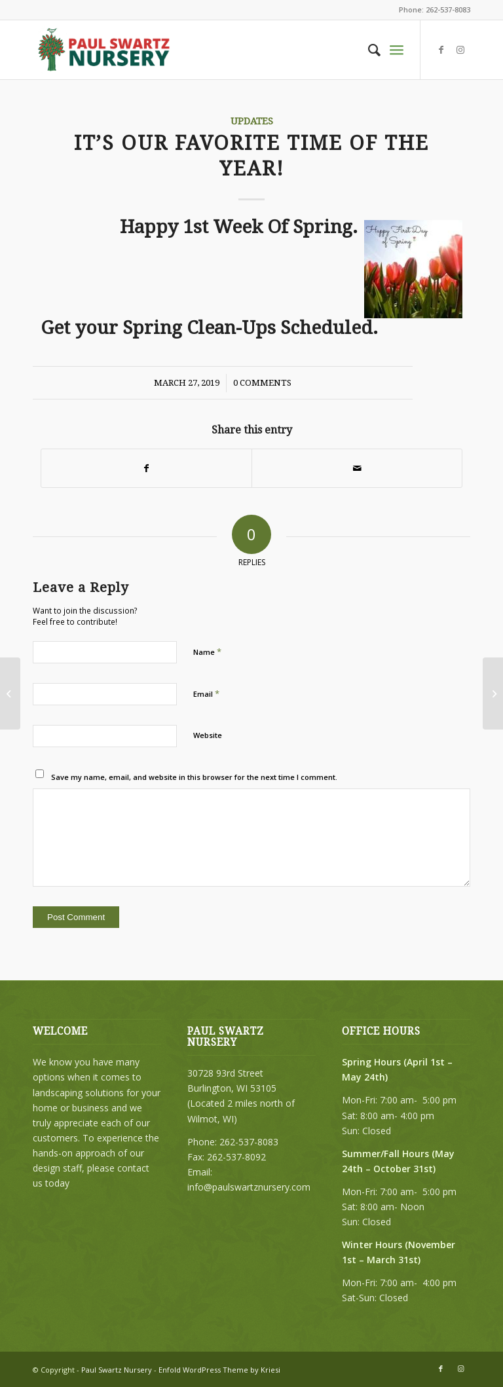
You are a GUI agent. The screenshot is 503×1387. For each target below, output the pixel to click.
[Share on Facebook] (146, 468)
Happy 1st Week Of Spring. (291, 267)
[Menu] (396, 49)
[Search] (368, 49)
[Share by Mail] (357, 468)
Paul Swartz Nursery (116, 1370)
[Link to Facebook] (441, 50)
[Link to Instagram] (460, 50)
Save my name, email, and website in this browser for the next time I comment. (194, 777)
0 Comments (262, 383)
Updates (252, 121)
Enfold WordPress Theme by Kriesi (219, 1370)
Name (207, 651)
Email (206, 693)
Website (207, 735)
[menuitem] (368, 49)
